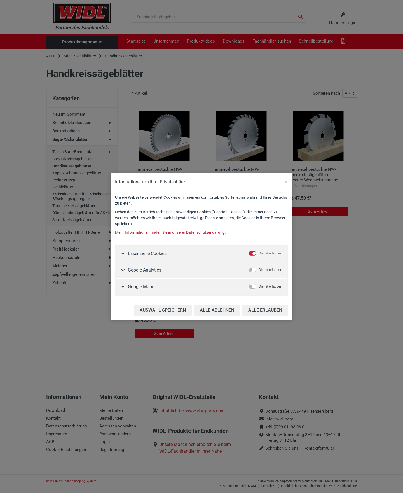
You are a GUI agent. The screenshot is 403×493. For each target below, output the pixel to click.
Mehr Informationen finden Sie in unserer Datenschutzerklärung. (170, 232)
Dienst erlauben (270, 253)
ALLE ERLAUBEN (265, 310)
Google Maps (140, 286)
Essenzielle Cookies (147, 253)
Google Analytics (144, 270)
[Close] (286, 182)
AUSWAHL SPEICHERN (163, 310)
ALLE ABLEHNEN (217, 310)
